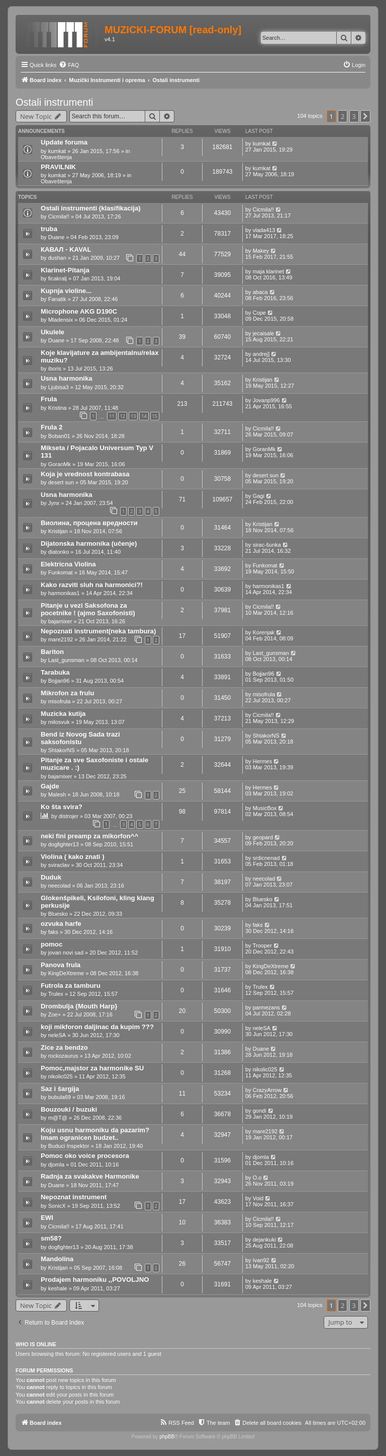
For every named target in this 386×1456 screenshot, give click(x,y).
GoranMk (59, 464)
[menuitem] (69, 65)
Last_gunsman (66, 660)
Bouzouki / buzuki (69, 1109)
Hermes (262, 761)
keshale (57, 1288)
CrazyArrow (267, 1090)
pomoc (51, 944)
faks (53, 932)
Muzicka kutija (63, 713)
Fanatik (57, 299)
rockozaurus (63, 1056)
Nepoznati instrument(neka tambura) (98, 631)
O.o (257, 1178)
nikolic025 (60, 1076)
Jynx (54, 503)
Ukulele (52, 332)
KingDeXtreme (66, 973)
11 (111, 416)
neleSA (57, 1035)
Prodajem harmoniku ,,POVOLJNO (95, 1279)
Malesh (57, 794)
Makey (261, 251)
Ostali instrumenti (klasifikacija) (91, 208)
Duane (56, 237)
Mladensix (60, 320)
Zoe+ (54, 1014)
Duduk (51, 877)
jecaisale (263, 333)
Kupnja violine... (66, 291)
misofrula (59, 701)
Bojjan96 (59, 681)
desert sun (61, 482)
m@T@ (57, 1118)
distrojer (68, 816)
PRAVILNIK (58, 167)
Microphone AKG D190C (79, 311)
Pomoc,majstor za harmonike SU (92, 1068)
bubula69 (59, 1097)
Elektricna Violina (68, 564)
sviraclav (59, 865)
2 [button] (342, 116)
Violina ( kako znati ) (73, 856)
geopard (263, 837)
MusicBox (265, 808)
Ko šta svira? (61, 807)
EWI (47, 1217)
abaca (260, 292)
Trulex (55, 994)
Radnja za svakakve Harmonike (90, 1176)
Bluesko (58, 914)
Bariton (52, 652)
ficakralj (57, 278)
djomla (56, 1164)
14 (143, 416)
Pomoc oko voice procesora (85, 1155)
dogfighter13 (63, 844)
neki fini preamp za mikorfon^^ (89, 836)
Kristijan (262, 380)
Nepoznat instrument (74, 1197)
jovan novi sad (65, 953)
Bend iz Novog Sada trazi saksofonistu (80, 738)
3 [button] (354, 116)
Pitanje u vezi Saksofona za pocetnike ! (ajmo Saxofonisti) (88, 609)
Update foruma (64, 142)
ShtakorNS (61, 750)
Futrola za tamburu (71, 985)
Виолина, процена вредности (89, 523)
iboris (54, 369)
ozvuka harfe (61, 923)
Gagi (258, 496)
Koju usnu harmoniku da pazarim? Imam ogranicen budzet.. (95, 1133)
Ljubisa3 (58, 387)
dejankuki (264, 1239)
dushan (57, 258)
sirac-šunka (267, 545)
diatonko (58, 552)
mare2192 (60, 639)
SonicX (57, 1206)
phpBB (166, 1436)
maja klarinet (268, 271)
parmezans (266, 1007)
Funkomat (60, 572)
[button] (365, 116)
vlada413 (264, 230)
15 (154, 416)
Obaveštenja (56, 157)
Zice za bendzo (64, 1047)
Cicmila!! (58, 216)
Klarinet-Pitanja (65, 270)
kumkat (57, 151)
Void (258, 1198)
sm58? (51, 1238)
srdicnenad (266, 858)
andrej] (261, 354)
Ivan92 (261, 1260)
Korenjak (263, 632)
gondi (259, 1111)
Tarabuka (55, 672)
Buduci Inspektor (68, 1146)
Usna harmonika (66, 378)
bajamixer (60, 621)
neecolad (59, 886)
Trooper (262, 945)
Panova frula (60, 965)
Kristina (57, 408)
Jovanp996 (266, 400)
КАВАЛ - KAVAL (66, 249)
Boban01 (59, 436)
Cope (259, 313)
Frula (49, 399)
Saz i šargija (60, 1089)
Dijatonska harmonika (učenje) (89, 543)
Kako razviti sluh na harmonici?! (92, 585)
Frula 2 (51, 427)
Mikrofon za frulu (67, 693)
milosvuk (59, 722)
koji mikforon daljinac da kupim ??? (97, 1027)
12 (122, 416)
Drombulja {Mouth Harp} (79, 1006)
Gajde (50, 786)
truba (49, 229)
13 (133, 416)
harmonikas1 (64, 593)
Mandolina (57, 1259)
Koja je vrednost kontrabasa (85, 474)
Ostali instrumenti (54, 102)
